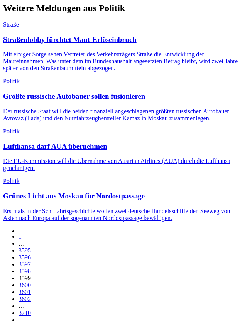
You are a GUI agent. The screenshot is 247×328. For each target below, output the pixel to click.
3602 (25, 299)
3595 (25, 250)
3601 (25, 292)
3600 (25, 285)
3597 (25, 264)
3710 (25, 312)
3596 (25, 257)
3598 (25, 271)
